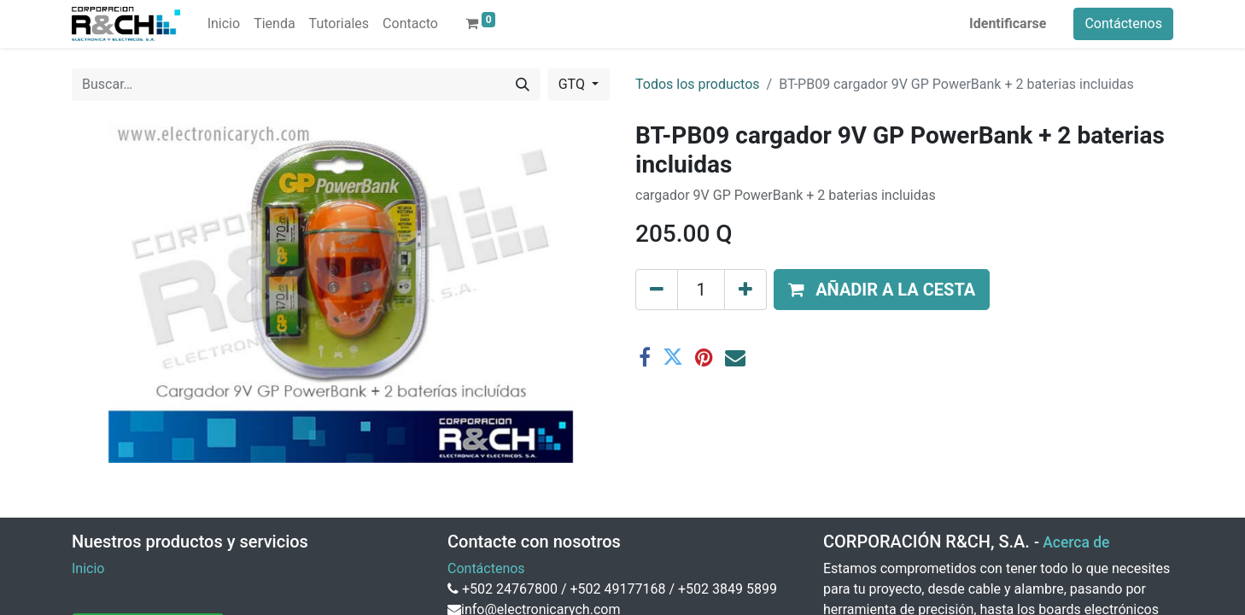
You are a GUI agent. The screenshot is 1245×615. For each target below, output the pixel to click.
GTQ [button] (573, 84)
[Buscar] (523, 84)
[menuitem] (224, 24)
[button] (882, 289)
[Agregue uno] (745, 289)
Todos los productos (697, 84)
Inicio (88, 568)
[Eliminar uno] (656, 289)
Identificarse (1007, 23)
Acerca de (1076, 542)
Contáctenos (1123, 23)
